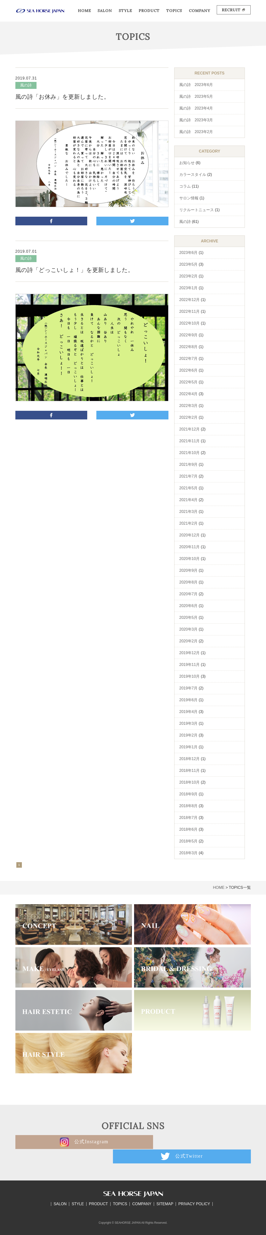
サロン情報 (188, 198)
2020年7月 (188, 594)
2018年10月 (189, 782)
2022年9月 (188, 335)
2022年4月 (188, 394)
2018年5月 (188, 841)
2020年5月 (188, 617)
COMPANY (199, 10)
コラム (185, 186)
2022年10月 (189, 323)
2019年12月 (189, 653)
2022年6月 (188, 370)
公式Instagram (73, 1142)
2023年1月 (188, 288)
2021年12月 (189, 429)
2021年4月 (188, 500)
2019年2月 (188, 735)
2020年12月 (189, 535)
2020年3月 (188, 629)
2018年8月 (188, 806)
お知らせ (187, 163)
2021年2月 (188, 523)
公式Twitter (192, 1142)
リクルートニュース (196, 210)
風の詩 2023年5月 (196, 96)
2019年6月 (188, 700)
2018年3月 (188, 853)
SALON (105, 10)
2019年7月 (188, 688)
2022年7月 (188, 358)
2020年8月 (188, 582)
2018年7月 (188, 818)
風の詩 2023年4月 (196, 108)
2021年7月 (188, 476)
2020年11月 (189, 547)
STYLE (125, 10)
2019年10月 (189, 676)
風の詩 (185, 222)
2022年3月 (188, 406)
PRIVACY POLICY (194, 1189)
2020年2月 (188, 641)
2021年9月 (188, 464)
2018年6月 (188, 829)
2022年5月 (188, 382)
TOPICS (174, 10)
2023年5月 (188, 264)
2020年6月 (188, 606)
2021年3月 (188, 512)
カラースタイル (192, 174)
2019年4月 (188, 712)
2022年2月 (188, 417)
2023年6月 (188, 253)
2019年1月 (188, 747)
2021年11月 (189, 441)
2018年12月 (189, 759)
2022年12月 (189, 300)
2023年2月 (188, 276)
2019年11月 (189, 665)
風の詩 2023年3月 (196, 120)
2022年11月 (189, 311)
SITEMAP (164, 1189)
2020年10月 (189, 559)
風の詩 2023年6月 (196, 85)
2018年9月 (188, 794)
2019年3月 (188, 723)
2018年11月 (189, 770)
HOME (84, 10)
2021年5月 (188, 488)
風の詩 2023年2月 (196, 132)
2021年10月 (189, 453)
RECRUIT (234, 9)
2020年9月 (188, 570)
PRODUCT (149, 10)
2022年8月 (188, 347)
